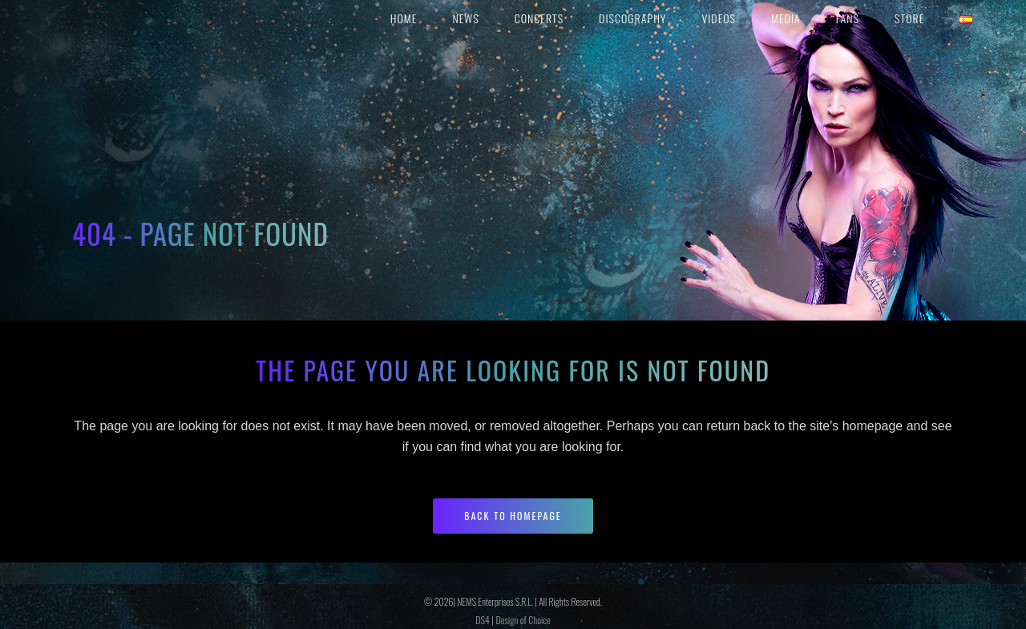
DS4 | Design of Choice (512, 620)
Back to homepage (513, 515)
